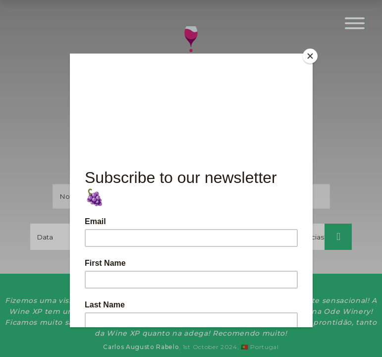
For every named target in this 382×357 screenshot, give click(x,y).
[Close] (310, 56)
